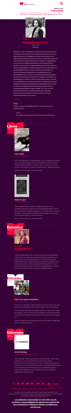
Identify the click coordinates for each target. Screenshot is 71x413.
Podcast (24, 388)
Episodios (23, 14)
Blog (60, 14)
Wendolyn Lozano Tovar (19, 170)
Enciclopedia (31, 14)
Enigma (45, 392)
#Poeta (53, 115)
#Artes (18, 115)
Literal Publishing (35, 170)
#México (22, 115)
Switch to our (57, 9)
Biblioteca (39, 14)
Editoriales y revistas (51, 14)
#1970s (18, 113)
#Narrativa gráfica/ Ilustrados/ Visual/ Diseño (38, 115)
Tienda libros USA (16, 388)
